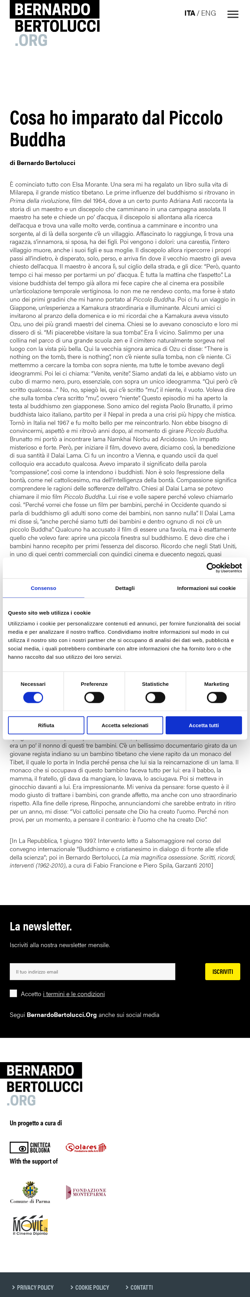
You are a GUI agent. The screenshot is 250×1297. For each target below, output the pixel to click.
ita (189, 12)
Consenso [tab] (43, 588)
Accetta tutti (204, 725)
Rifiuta (46, 725)
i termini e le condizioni (74, 993)
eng (208, 12)
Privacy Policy (35, 1287)
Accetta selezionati (124, 725)
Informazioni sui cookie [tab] (206, 588)
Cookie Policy (92, 1287)
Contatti (142, 1287)
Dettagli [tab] (125, 588)
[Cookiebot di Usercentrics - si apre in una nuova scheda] (211, 568)
